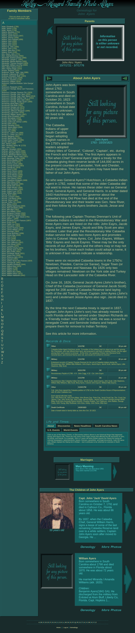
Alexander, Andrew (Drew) (12, 58)
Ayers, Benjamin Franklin (11, 213)
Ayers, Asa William (9, 211)
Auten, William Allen (9, 193)
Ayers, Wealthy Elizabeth (11, 264)
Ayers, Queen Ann (8, 255)
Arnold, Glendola (8, 125)
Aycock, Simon (7, 200)
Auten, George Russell (10, 166)
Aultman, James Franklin (11, 151)
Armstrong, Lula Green (10, 113)
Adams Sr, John (8, 47)
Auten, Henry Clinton (9, 171)
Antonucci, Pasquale (9, 87)
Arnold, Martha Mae (9, 138)
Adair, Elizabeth (8, 27)
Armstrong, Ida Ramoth (10, 109)
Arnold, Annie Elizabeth (10, 116)
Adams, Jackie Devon (10, 36)
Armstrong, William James (11, 114)
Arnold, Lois (6, 131)
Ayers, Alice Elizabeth (10, 208)
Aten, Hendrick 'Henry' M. (11, 145)
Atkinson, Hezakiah (9, 149)
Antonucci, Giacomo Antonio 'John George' (17, 83)
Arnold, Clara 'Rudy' (9, 120)
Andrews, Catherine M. (10, 74)
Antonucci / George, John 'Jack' (14, 94)
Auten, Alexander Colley (11, 158)
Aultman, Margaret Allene (11, 153)
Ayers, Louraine (8, 246)
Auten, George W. (8, 167)
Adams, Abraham (8, 32)
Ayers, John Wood (8, 244)
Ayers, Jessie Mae (8, 235)
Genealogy (74, 627)
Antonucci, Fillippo (9, 81)
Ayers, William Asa (9, 272)
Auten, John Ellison (9, 178)
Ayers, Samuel (7, 259)
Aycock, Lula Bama (9, 199)
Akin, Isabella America (10, 56)
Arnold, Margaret (8, 136)
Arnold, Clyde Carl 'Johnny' (12, 122)
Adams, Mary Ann (8, 50)
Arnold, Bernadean (9, 118)
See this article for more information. (71, 333)
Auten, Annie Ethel (8, 162)
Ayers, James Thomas (10, 228)
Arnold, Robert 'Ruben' (10, 140)
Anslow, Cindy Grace (9, 78)
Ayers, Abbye (7, 204)
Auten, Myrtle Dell (8, 186)
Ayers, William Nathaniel (11, 275)
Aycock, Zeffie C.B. (9, 202)
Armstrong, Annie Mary (10, 103)
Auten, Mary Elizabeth (10, 184)
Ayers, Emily (6, 222)
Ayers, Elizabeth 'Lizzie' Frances (14, 220)
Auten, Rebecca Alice (10, 189)
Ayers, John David (8, 241)
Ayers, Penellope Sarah (10, 253)
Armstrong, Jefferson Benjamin (13, 111)
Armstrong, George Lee (10, 107)
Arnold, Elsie (7, 124)
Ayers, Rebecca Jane (10, 257)
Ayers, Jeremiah (8, 231)
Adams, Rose (7, 52)
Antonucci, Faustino (9, 80)
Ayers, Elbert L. (7, 219)
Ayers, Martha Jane (9, 250)
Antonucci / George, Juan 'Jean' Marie (16, 96)
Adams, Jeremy (8, 38)
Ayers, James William (10, 230)
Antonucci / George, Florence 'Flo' (14, 92)
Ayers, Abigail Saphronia (11, 206)
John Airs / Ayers (72, 62)
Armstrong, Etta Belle (9, 105)
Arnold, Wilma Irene (9, 142)
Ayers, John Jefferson (10, 242)
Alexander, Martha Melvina (11, 61)
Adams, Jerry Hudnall (10, 39)
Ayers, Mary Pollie (8, 252)
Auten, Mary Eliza (8, 182)
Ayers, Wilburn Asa (9, 266)
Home (58, 627)
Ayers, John (6, 237)
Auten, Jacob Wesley (9, 175)
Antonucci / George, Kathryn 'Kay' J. (15, 98)
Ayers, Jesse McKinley (10, 233)
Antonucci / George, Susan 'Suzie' (14, 102)
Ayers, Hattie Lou (8, 224)
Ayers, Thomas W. (8, 263)
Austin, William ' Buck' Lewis (12, 156)
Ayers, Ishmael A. (8, 226)
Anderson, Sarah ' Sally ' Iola (12, 72)
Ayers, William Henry (9, 274)
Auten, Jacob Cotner (9, 173)
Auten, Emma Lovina (9, 164)
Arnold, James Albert (9, 127)
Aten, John (6, 147)
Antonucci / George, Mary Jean (13, 100)
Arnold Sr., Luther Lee (10, 133)
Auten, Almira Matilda (10, 160)
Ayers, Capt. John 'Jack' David (13, 217)
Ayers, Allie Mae (8, 210)
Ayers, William (7, 268)
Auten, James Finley (9, 177)
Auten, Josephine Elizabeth (12, 180)
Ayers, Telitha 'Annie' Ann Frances (14, 261)
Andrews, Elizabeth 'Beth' (11, 76)
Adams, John (7, 41)
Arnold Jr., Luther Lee (10, 135)
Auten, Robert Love (9, 191)
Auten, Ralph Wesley (9, 188)
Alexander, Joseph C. (10, 60)
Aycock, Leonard (8, 197)
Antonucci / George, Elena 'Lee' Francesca (17, 89)
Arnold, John (7, 129)
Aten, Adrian (6, 144)
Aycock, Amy (7, 195)
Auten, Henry (7, 169)
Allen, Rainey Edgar (9, 69)
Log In (65, 627)
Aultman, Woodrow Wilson (11, 155)
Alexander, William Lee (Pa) (12, 65)
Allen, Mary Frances (9, 67)
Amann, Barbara (8, 70)
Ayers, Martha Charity (10, 248)
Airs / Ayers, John (8, 54)
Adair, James (7, 28)
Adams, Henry (7, 34)
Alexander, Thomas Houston (12, 63)
